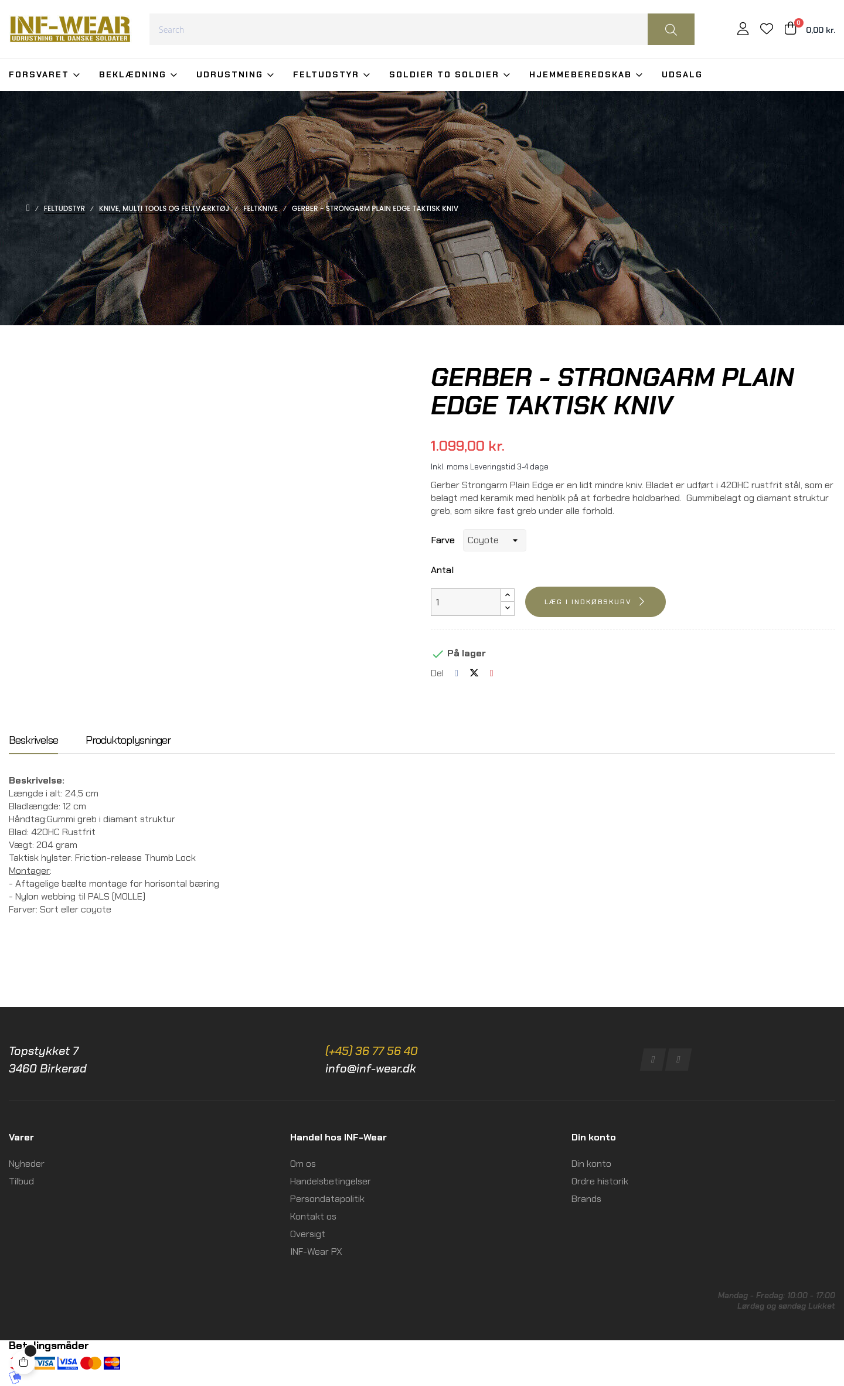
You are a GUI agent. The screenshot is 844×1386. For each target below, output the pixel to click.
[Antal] (466, 602)
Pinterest (492, 673)
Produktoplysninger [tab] (128, 740)
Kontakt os (313, 1216)
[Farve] (494, 540)
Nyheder (27, 1163)
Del (456, 673)
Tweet (474, 673)
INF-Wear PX (316, 1251)
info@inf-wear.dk (370, 1068)
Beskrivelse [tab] (33, 740)
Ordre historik (599, 1181)
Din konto (591, 1163)
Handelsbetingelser (330, 1181)
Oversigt (307, 1234)
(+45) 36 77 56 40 (371, 1050)
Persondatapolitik (327, 1199)
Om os (303, 1163)
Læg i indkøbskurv (588, 602)
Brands (586, 1199)
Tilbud (21, 1181)
